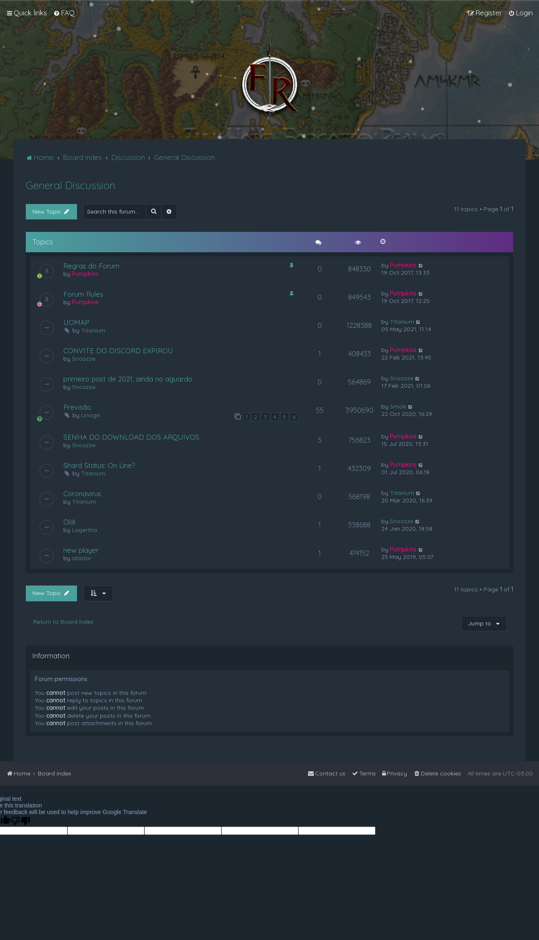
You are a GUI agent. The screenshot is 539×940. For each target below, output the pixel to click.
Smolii (398, 406)
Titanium (93, 330)
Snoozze (83, 358)
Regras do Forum (91, 265)
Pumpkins (85, 274)
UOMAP (76, 322)
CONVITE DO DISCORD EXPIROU (118, 350)
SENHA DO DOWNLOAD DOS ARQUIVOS (131, 437)
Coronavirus (82, 493)
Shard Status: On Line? (99, 465)
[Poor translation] (20, 821)
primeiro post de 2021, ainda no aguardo (127, 378)
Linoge (90, 415)
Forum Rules (83, 294)
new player (81, 550)
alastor (82, 558)
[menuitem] (64, 13)
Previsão (77, 407)
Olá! (69, 521)
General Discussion (70, 185)
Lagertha (84, 530)
